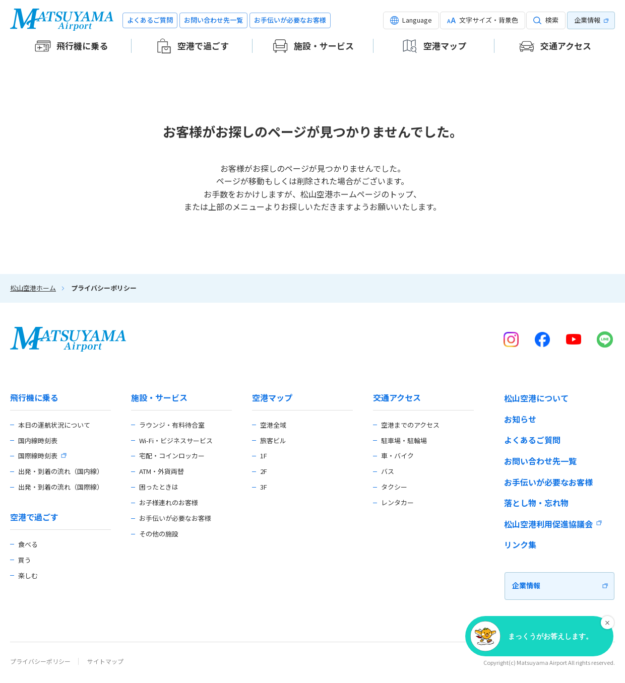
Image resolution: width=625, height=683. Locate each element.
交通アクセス (397, 397)
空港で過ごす (34, 517)
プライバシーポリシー (40, 661)
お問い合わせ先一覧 (213, 20)
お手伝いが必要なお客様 (290, 20)
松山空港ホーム (33, 288)
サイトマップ (105, 661)
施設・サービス (159, 397)
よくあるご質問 (150, 20)
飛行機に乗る (34, 397)
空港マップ (272, 397)
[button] (411, 20)
